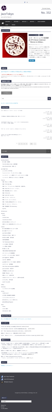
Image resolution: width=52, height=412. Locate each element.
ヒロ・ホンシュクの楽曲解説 (33, 35)
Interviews (3, 286)
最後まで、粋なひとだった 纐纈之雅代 (9, 333)
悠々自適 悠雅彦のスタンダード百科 (10, 228)
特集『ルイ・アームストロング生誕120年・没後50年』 (14, 186)
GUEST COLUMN (6, 282)
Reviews (3, 213)
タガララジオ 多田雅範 (7, 264)
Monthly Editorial (4, 160)
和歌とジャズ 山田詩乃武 (8, 275)
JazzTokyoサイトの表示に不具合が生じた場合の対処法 (16, 71)
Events (3, 306)
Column (2, 226)
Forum (13, 24)
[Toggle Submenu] (48, 151)
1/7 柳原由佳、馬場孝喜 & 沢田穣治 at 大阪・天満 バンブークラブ (13, 116)
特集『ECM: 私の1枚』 (7, 184)
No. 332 (46, 12)
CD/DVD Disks (5, 217)
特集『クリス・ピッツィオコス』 (9, 199)
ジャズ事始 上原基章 (6, 246)
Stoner (23, 350)
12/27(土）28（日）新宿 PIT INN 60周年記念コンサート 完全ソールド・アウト (11, 135)
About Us (3, 405)
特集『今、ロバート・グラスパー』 (10, 204)
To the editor (4, 408)
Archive (32, 21)
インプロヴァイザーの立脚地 (8, 288)
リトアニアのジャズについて (8, 297)
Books (3, 215)
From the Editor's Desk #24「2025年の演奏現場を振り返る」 (14, 328)
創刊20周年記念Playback (7, 302)
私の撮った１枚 (5, 248)
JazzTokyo (7, 14)
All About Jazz (4, 211)
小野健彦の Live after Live (8, 270)
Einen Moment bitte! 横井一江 (9, 166)
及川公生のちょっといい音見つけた (10, 299)
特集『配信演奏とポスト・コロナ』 (10, 190)
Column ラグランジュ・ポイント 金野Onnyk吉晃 (13, 277)
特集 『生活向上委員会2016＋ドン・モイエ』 (12, 202)
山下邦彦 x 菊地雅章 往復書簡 (8, 295)
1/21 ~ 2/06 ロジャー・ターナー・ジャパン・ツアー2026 (11, 110)
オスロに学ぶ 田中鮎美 (7, 279)
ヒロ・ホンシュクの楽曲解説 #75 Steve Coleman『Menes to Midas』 (39, 40)
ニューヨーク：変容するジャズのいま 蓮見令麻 (12, 177)
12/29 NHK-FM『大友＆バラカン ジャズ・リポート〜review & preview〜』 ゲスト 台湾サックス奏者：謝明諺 (15, 123)
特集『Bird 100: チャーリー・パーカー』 (11, 188)
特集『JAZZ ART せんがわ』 (8, 195)
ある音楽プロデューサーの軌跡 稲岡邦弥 (11, 262)
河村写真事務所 (5, 239)
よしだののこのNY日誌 (7, 170)
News (6, 24)
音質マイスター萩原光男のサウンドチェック (11, 224)
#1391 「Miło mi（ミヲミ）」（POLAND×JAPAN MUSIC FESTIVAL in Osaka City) (19, 335)
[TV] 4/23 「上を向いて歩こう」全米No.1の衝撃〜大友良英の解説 (15, 343)
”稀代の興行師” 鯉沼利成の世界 (9, 250)
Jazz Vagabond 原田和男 (8, 257)
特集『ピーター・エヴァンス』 (9, 197)
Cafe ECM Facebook (9, 379)
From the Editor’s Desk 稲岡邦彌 (9, 164)
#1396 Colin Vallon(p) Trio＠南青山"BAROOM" (11, 326)
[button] (11, 22)
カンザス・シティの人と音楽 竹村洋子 (11, 255)
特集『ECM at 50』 (6, 193)
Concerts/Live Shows (7, 219)
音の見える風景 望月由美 (8, 237)
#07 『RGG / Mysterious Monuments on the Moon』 (13, 331)
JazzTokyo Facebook (9, 376)
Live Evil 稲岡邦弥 (6, 259)
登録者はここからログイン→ (7, 365)
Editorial (7, 21)
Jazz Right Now (4, 169)
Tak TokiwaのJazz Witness (8, 242)
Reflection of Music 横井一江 (9, 235)
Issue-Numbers (41, 21)
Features (16, 21)
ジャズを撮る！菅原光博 (7, 244)
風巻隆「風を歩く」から (7, 273)
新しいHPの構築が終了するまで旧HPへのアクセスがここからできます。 (16, 319)
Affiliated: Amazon (8, 382)
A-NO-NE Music (24, 392)
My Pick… (4, 208)
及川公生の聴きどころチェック (9, 222)
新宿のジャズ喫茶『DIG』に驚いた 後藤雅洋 (11, 350)
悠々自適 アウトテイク (7, 230)
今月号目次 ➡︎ (6, 93)
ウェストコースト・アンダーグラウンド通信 (11, 173)
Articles (24, 21)
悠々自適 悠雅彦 (6, 161)
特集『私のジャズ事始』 (7, 182)
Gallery (2, 284)
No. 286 (41, 35)
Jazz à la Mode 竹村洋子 (8, 268)
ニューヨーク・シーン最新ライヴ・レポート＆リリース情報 (15, 175)
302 (31, 143)
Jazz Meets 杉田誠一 (6, 233)
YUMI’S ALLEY (5, 293)
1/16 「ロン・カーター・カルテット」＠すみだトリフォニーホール (13, 128)
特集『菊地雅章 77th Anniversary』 (10, 206)
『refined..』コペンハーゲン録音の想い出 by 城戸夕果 (12, 347)
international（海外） (7, 311)
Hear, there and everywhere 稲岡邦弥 (10, 266)
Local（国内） (48, 111)
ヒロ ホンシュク (40, 44)
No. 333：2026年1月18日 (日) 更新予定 (9, 103)
